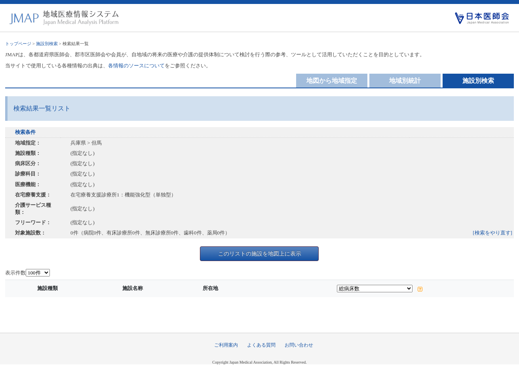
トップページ (18, 43)
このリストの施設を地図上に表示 (259, 253)
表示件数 (15, 273)
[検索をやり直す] (492, 233)
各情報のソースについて (136, 66)
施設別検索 (47, 43)
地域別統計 (405, 80)
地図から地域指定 (331, 80)
